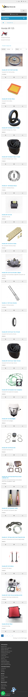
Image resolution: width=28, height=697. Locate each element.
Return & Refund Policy (6, 664)
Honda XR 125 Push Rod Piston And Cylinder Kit (11, 477)
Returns (2, 670)
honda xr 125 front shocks (9, 303)
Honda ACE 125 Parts (5, 652)
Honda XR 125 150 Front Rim (10, 70)
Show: (17, 49)
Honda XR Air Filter (7, 624)
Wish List (3, 687)
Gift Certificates (4, 677)
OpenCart (8, 694)
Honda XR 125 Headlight (8, 418)
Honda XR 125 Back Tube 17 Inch (11, 157)
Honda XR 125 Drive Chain (9, 243)
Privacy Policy (4, 660)
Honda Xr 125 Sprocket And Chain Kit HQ (13, 537)
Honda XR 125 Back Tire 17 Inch (10, 128)
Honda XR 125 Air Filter (8, 99)
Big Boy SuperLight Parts (6, 648)
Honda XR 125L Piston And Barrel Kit (12, 595)
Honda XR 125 (10, 22)
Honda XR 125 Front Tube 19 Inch (11, 361)
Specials (3, 680)
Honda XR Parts (4, 654)
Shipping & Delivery (5, 661)
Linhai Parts (3, 655)
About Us (3, 658)
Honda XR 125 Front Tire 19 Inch (11, 332)
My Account (3, 684)
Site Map (3, 671)
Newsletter (3, 688)
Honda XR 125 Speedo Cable (10, 508)
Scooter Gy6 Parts (5, 657)
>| (12, 635)
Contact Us (3, 668)
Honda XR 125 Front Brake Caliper (11, 272)
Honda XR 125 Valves (8, 566)
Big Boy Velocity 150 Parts (6, 651)
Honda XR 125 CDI (7, 214)
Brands (2, 675)
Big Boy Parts (4, 646)
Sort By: (3, 49)
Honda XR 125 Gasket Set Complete (12, 390)
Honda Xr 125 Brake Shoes (9, 185)
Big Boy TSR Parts (4, 649)
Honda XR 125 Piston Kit (8, 447)
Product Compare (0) (6, 45)
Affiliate (2, 678)
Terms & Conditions (5, 663)
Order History (4, 685)
